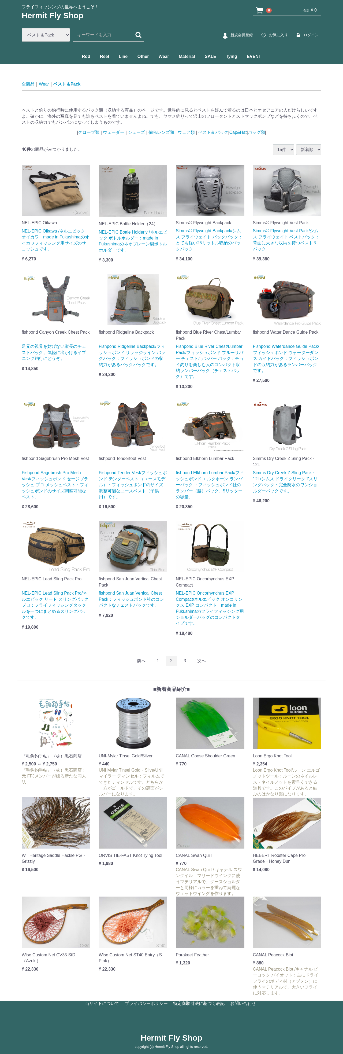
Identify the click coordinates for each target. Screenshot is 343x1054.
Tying (231, 56)
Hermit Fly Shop (52, 15)
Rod (86, 56)
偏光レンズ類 (161, 132)
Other (143, 56)
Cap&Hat (238, 132)
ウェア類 (186, 132)
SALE (210, 56)
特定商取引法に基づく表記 (199, 1003)
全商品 (28, 84)
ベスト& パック (212, 132)
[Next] (201, 661)
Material (187, 56)
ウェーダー (114, 132)
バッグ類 (256, 132)
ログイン (306, 35)
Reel (104, 56)
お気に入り (274, 35)
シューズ (136, 132)
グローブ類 (89, 132)
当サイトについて (102, 1003)
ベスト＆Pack (66, 84)
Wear (164, 56)
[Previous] (141, 661)
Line (123, 56)
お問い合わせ (243, 1003)
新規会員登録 (237, 35)
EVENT (254, 56)
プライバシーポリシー (146, 1003)
